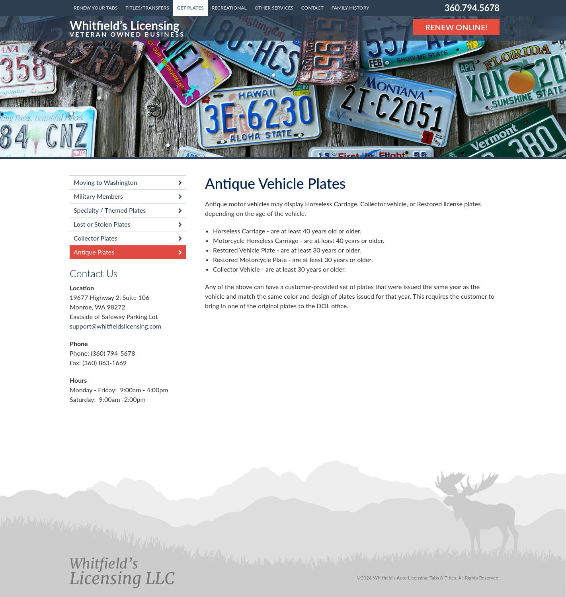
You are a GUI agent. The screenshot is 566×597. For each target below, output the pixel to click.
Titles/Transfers (147, 8)
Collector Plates (95, 238)
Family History (350, 8)
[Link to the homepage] (127, 28)
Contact (312, 8)
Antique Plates (94, 252)
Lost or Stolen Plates (102, 224)
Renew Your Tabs (95, 8)
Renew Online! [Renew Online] (456, 27)
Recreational (229, 8)
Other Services (274, 8)
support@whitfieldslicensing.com (115, 326)
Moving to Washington (105, 182)
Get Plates (190, 8)
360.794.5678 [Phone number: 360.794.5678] (472, 7)
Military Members (98, 196)
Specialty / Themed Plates (110, 210)
